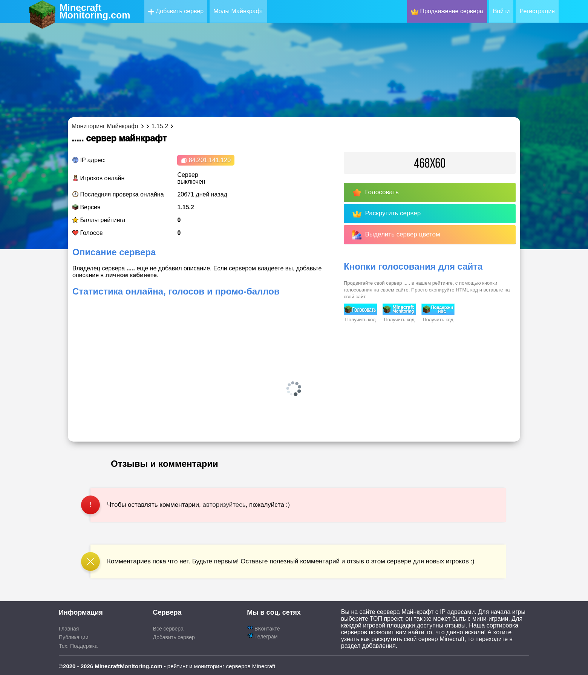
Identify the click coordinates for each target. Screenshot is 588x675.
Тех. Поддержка (78, 646)
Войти (501, 11)
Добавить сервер (176, 11)
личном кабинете (131, 275)
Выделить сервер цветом (396, 234)
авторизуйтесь (224, 504)
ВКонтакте (263, 628)
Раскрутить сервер (386, 213)
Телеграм (262, 636)
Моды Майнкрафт (238, 11)
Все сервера (168, 629)
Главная (69, 629)
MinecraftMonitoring (95, 11)
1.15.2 (185, 207)
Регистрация (537, 11)
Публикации (73, 637)
